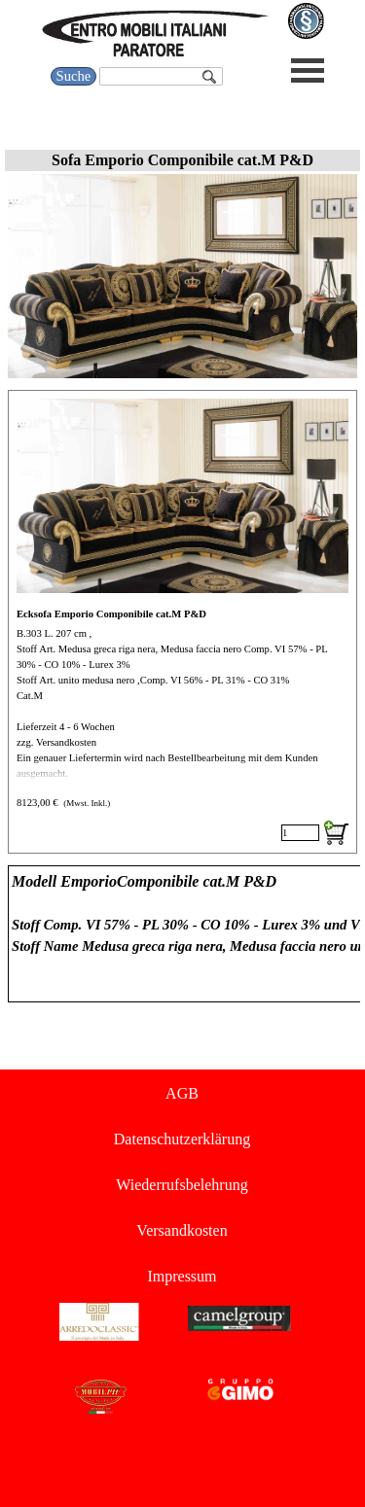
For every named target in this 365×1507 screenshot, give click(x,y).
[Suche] (160, 76)
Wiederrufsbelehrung (181, 1184)
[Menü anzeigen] (308, 70)
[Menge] (300, 832)
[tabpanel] (182, 933)
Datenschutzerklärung (182, 1139)
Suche (73, 76)
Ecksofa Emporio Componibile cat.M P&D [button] (111, 614)
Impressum (181, 1276)
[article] (182, 622)
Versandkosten (181, 1230)
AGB (182, 1093)
